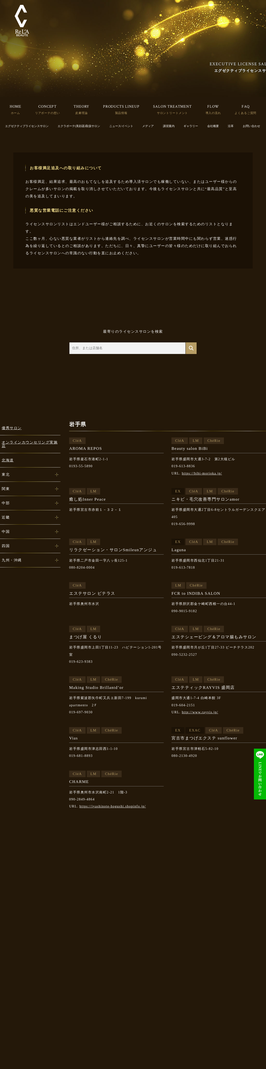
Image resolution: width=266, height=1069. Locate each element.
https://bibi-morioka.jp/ (202, 473)
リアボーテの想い (47, 113)
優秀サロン (12, 428)
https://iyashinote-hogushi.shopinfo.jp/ (113, 806)
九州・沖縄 (12, 560)
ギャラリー (191, 126)
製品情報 (121, 113)
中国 (6, 532)
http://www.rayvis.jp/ (200, 712)
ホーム (15, 113)
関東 (6, 489)
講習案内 (169, 126)
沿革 (231, 126)
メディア (148, 126)
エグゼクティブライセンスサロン (27, 126)
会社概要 (213, 126)
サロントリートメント (172, 113)
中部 (6, 503)
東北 (6, 474)
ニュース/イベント (121, 126)
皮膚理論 (81, 113)
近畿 (6, 517)
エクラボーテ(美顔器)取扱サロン (79, 126)
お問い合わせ (251, 126)
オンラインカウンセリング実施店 (30, 444)
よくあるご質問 (245, 113)
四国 (6, 546)
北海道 (8, 460)
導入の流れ (213, 113)
